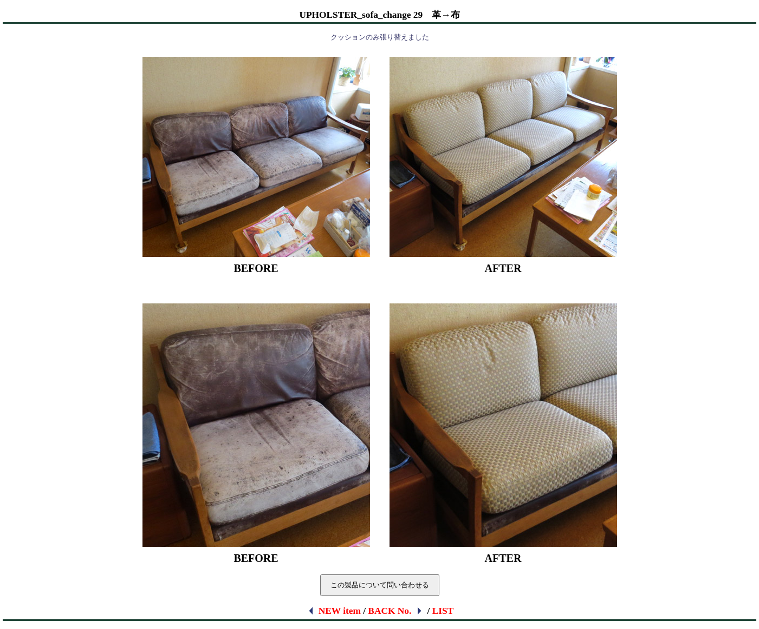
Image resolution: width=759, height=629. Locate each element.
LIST (443, 611)
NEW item (334, 611)
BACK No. (395, 611)
